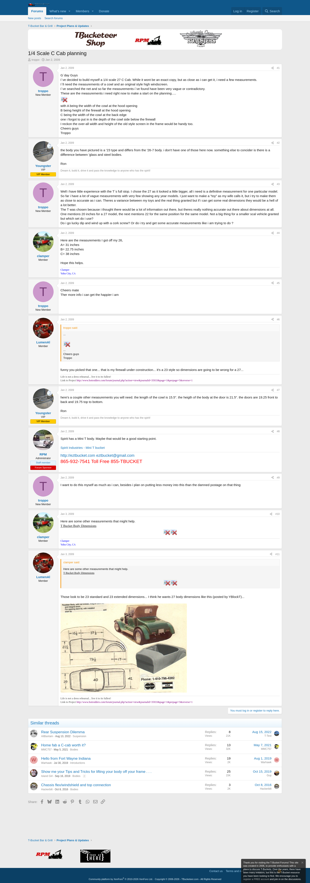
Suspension (79, 736)
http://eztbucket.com (77, 455)
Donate (104, 11)
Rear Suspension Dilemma (63, 732)
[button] (70, 11)
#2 (278, 142)
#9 (278, 477)
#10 (277, 514)
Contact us (216, 871)
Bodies (74, 749)
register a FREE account (256, 879)
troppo (36, 59)
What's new (58, 11)
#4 (278, 233)
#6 (278, 319)
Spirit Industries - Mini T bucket (82, 447)
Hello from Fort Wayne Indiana (66, 758)
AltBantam (47, 736)
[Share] (272, 68)
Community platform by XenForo (121, 879)
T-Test (267, 735)
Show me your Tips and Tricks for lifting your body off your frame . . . (96, 772)
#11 (277, 554)
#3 (278, 184)
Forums (37, 11)
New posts (34, 18)
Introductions (77, 762)
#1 (278, 67)
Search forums (54, 18)
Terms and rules (236, 871)
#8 (278, 431)
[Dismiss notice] (302, 863)
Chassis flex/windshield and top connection (76, 785)
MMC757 (46, 749)
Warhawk (46, 762)
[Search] (272, 11)
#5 (278, 283)
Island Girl (47, 776)
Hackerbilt (47, 789)
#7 (278, 390)
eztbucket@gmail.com (115, 455)
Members (82, 11)
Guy (269, 775)
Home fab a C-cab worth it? (63, 745)
